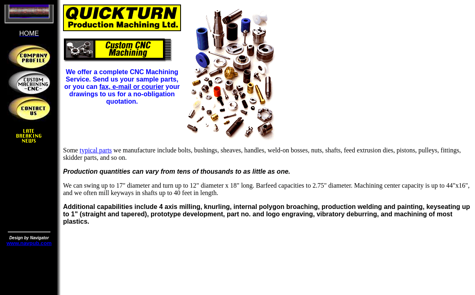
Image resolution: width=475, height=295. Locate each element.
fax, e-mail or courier (131, 86)
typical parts (95, 150)
